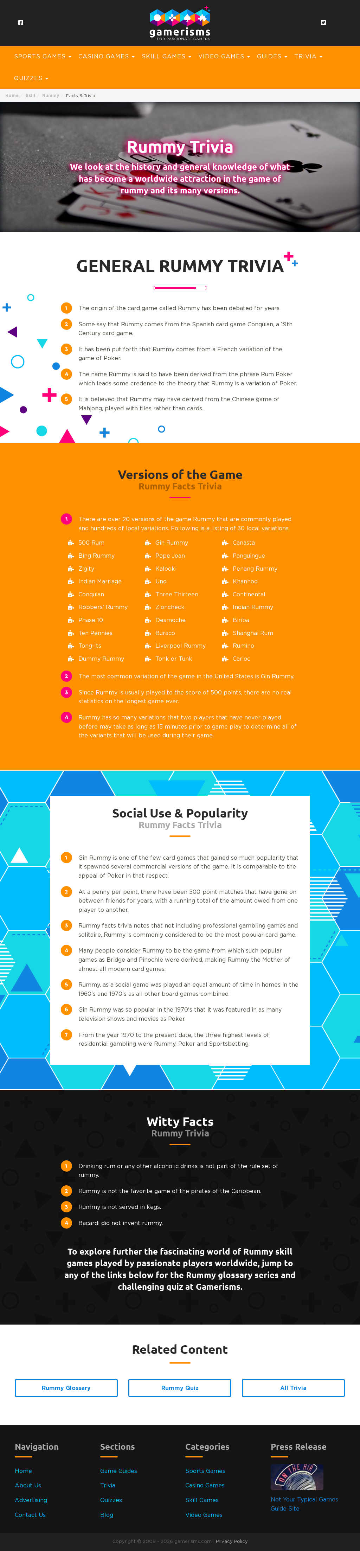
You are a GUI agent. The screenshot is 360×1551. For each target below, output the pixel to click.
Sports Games (205, 1471)
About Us (28, 1485)
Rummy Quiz (180, 1388)
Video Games (204, 1515)
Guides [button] (272, 56)
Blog (106, 1515)
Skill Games (202, 1500)
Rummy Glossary (66, 1388)
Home (12, 95)
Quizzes (111, 1500)
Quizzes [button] (31, 78)
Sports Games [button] (42, 56)
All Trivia (293, 1388)
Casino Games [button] (106, 56)
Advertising (31, 1500)
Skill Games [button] (166, 56)
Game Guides (118, 1471)
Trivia (107, 1485)
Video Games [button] (224, 56)
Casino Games (205, 1485)
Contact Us (30, 1515)
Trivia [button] (308, 56)
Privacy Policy (232, 1541)
